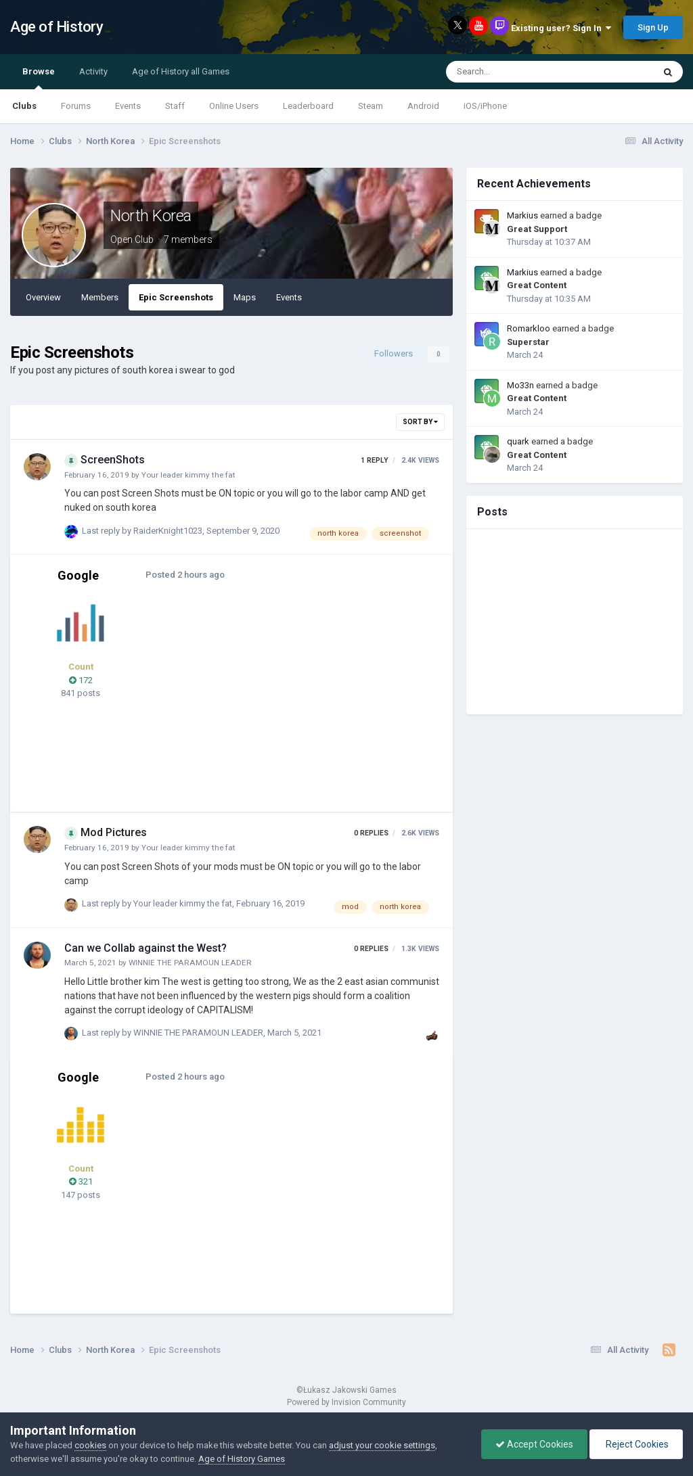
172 (81, 680)
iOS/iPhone (485, 106)
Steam (370, 106)
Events (128, 106)
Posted (185, 575)
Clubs (24, 106)
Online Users (234, 106)
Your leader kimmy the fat (188, 475)
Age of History (56, 26)
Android (423, 106)
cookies (90, 1445)
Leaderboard (308, 106)
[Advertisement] (317, 703)
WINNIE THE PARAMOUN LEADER (190, 962)
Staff (175, 106)
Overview (43, 297)
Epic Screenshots (176, 297)
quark (518, 441)
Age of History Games (241, 1459)
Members (99, 297)
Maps (244, 297)
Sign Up (653, 27)
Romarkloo (528, 328)
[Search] (515, 72)
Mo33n (520, 385)
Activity (93, 71)
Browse (38, 77)
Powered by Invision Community (346, 1402)
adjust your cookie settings (382, 1445)
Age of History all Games (180, 71)
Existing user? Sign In (561, 28)
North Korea (151, 215)
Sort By (420, 421)
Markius (522, 215)
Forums (76, 106)
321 (81, 1181)
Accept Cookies (534, 1444)
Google (78, 575)
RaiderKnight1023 (167, 531)
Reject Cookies (636, 1444)
